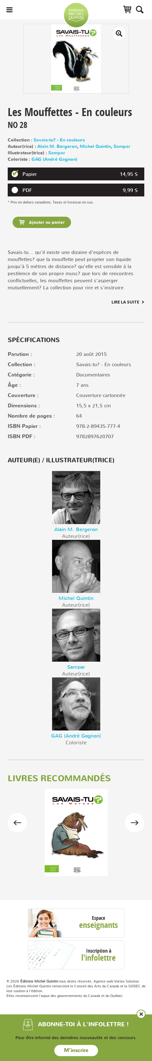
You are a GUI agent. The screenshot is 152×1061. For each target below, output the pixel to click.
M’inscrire (76, 1050)
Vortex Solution (126, 981)
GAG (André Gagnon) (54, 159)
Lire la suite (125, 302)
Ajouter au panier (46, 222)
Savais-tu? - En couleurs (59, 140)
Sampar (121, 146)
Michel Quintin (95, 146)
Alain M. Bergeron (57, 146)
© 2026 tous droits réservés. (49, 981)
